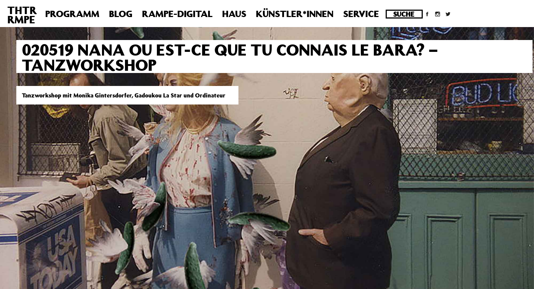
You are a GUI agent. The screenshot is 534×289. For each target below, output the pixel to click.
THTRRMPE (22, 14)
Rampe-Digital (177, 14)
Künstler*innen (294, 14)
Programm (72, 14)
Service (361, 14)
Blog (120, 14)
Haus (234, 14)
